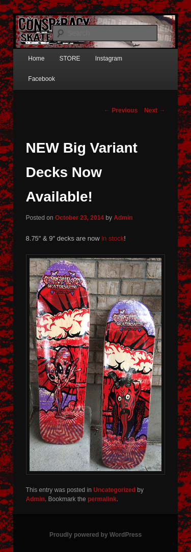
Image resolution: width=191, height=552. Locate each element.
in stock (112, 238)
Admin (123, 217)
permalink (102, 499)
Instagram (108, 58)
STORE (69, 58)
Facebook (41, 78)
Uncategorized (114, 489)
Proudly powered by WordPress (95, 534)
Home (36, 58)
